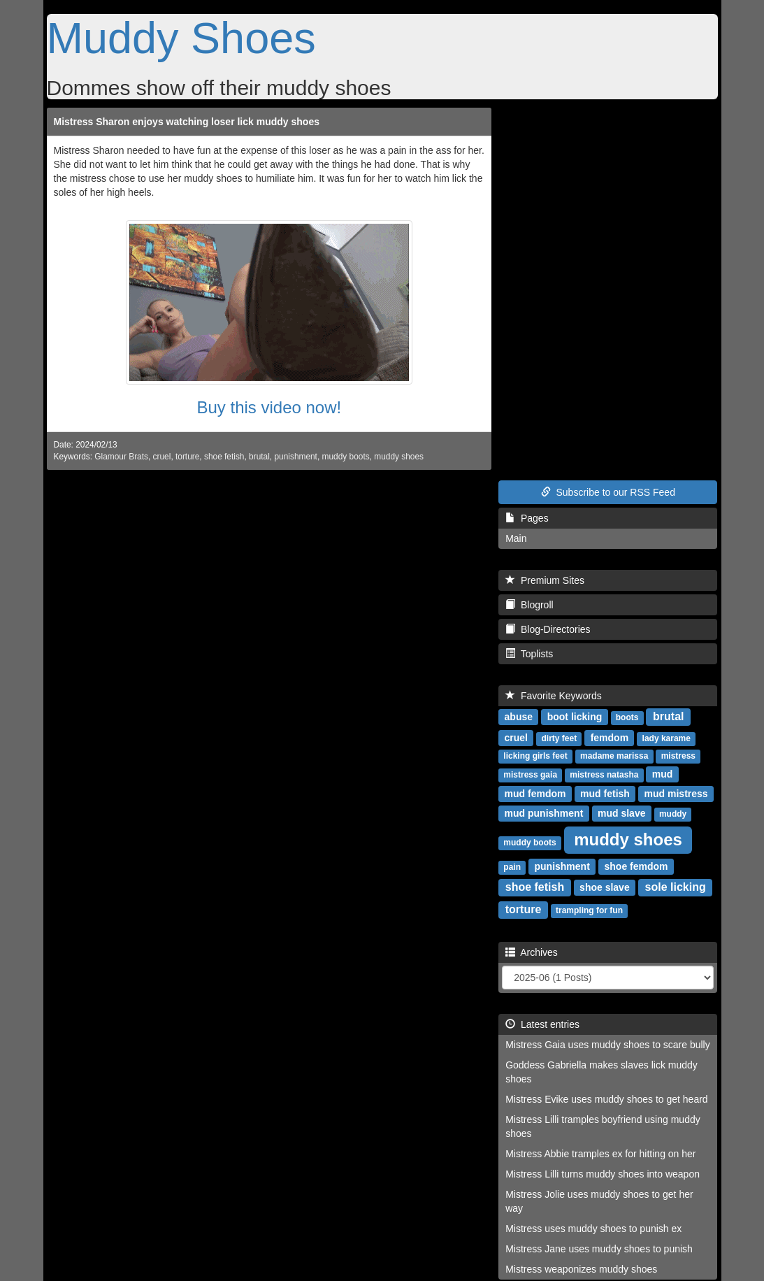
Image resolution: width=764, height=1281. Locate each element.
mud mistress (676, 793)
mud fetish (605, 793)
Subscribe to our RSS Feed (608, 492)
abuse (519, 716)
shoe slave (604, 887)
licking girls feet (535, 756)
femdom (609, 737)
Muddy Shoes (181, 37)
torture (187, 456)
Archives (531, 952)
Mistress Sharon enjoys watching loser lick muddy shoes (186, 121)
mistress (678, 756)
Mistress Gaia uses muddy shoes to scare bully (607, 1044)
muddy (672, 814)
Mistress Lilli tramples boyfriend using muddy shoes (602, 1126)
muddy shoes (399, 456)
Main (515, 538)
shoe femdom (636, 866)
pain (512, 867)
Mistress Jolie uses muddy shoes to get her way (599, 1201)
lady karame (666, 738)
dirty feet (559, 738)
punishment (295, 456)
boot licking (575, 716)
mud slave (621, 813)
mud (662, 774)
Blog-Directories (547, 629)
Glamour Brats (121, 456)
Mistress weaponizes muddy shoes (581, 1269)
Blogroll (529, 604)
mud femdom (535, 793)
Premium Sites (544, 580)
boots (627, 717)
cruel (162, 456)
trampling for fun (589, 910)
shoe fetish (224, 456)
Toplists (529, 653)
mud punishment (544, 813)
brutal (259, 456)
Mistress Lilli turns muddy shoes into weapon (602, 1174)
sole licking (675, 887)
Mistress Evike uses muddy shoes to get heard (606, 1099)
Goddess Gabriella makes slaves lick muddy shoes (601, 1072)
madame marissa (614, 756)
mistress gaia (530, 775)
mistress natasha (604, 775)
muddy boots (346, 456)
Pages (526, 518)
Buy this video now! (268, 407)
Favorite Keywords (553, 695)
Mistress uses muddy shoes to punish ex (593, 1228)
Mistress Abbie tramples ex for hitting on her (600, 1153)
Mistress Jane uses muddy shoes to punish (599, 1248)
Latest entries (542, 1024)
